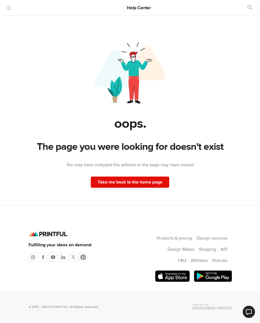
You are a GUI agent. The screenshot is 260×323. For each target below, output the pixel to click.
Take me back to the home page (130, 182)
